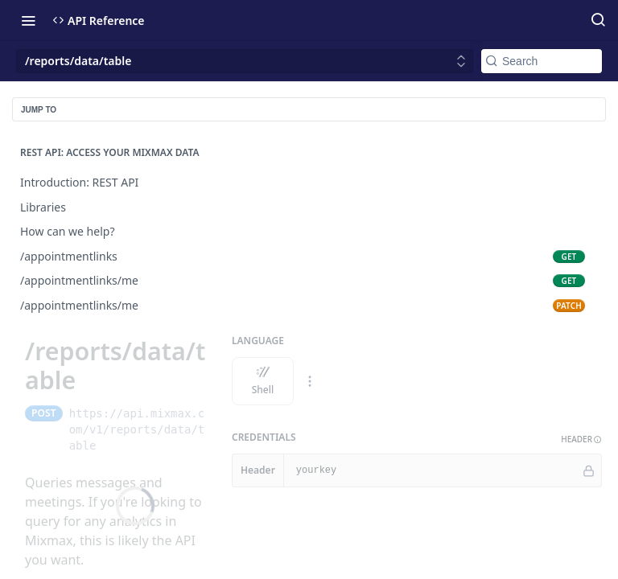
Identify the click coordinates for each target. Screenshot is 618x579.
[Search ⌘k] (598, 20)
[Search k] (541, 61)
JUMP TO (38, 109)
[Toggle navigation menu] (28, 20)
